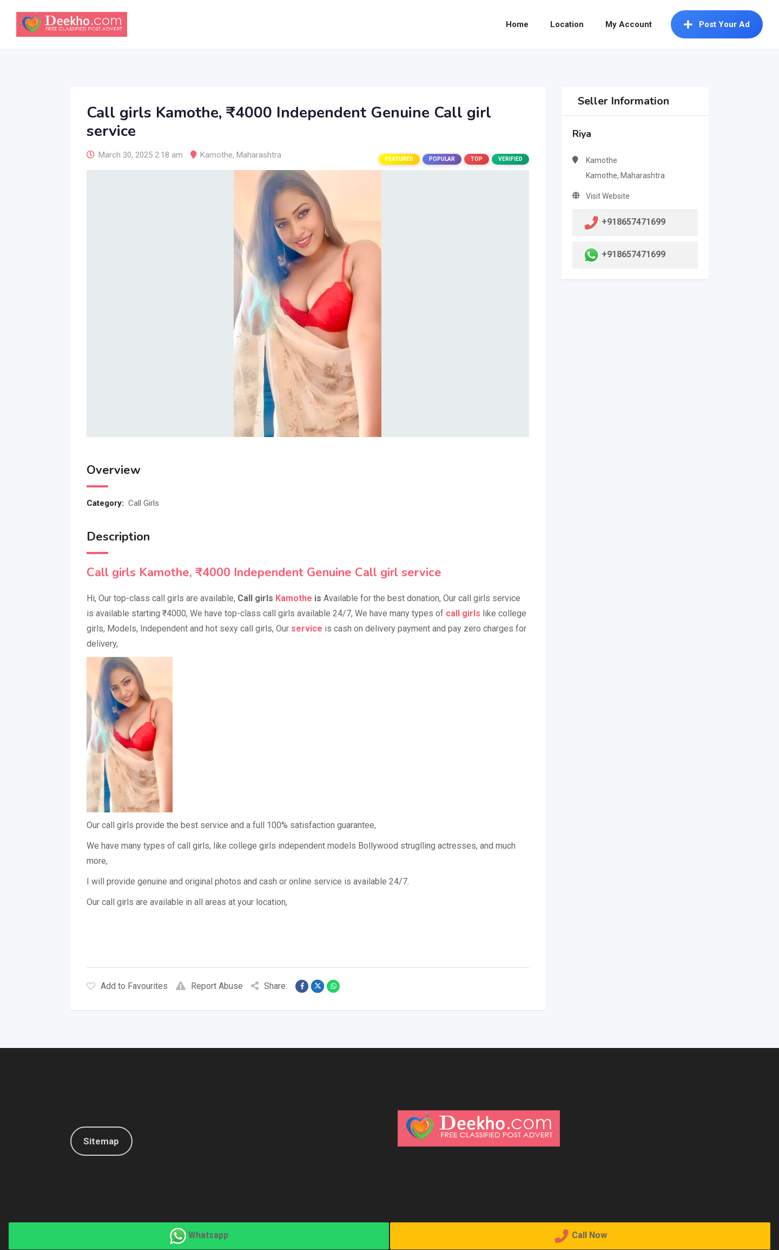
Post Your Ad (717, 24)
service (306, 628)
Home (517, 24)
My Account (628, 24)
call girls (463, 613)
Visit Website (608, 196)
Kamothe (216, 155)
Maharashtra (258, 155)
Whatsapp (208, 1235)
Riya (581, 133)
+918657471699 (633, 254)
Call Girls (143, 503)
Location (567, 24)
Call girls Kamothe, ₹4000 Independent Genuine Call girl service (264, 572)
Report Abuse (209, 986)
